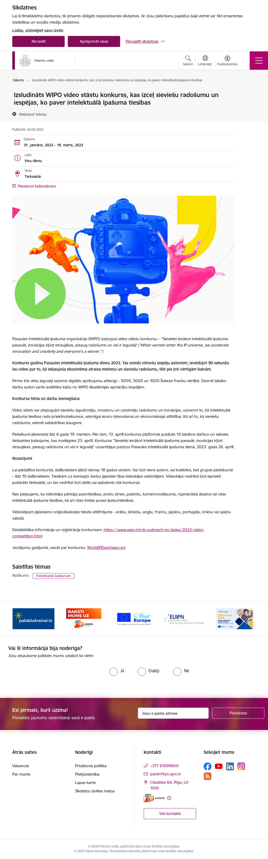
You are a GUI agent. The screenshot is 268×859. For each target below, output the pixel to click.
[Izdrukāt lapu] (248, 92)
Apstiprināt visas (94, 41)
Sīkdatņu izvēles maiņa (95, 790)
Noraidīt (39, 41)
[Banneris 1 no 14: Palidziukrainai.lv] (33, 618)
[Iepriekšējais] (21, 619)
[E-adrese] (154, 798)
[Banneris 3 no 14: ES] (134, 618)
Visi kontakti (170, 813)
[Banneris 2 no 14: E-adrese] (83, 618)
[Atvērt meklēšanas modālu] (188, 61)
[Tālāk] (247, 619)
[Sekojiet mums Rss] (207, 776)
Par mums (21, 774)
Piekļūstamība (87, 774)
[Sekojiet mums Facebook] (207, 766)
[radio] (116, 671)
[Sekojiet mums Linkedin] (230, 766)
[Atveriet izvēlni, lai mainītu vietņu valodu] (205, 61)
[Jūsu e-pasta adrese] (173, 713)
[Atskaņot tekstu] (33, 114)
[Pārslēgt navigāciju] (259, 60)
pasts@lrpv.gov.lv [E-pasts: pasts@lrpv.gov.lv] (165, 773)
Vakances (20, 765)
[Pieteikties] (238, 713)
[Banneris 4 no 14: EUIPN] (184, 618)
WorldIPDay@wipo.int (106, 547)
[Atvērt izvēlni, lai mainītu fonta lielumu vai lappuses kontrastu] (227, 61)
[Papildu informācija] (169, 798)
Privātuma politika (91, 765)
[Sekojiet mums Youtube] (219, 766)
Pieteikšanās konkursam (53, 576)
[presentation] (52, 674)
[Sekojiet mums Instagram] (241, 766)
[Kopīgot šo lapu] (248, 105)
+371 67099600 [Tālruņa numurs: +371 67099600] (164, 765)
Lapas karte (85, 782)
